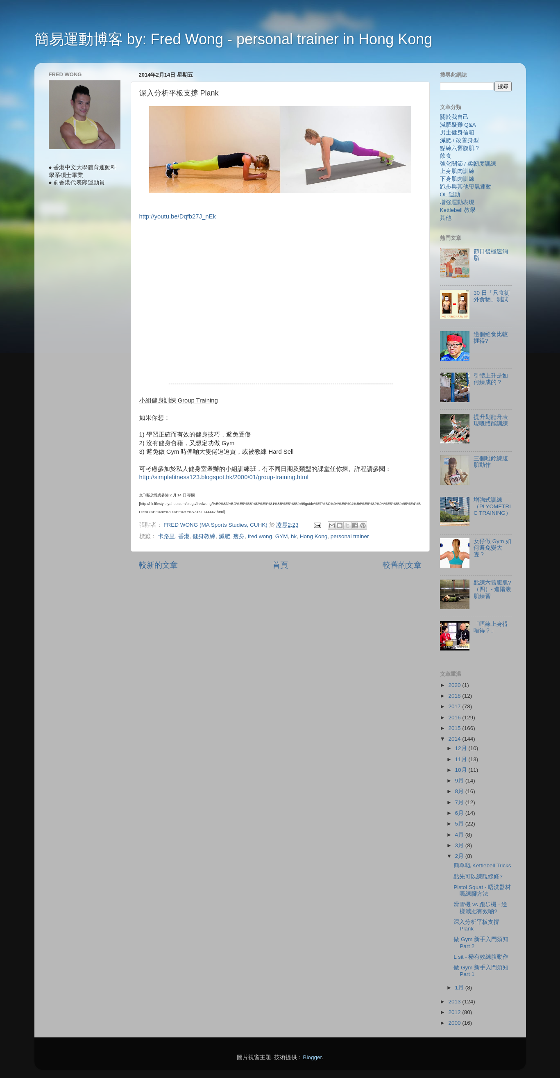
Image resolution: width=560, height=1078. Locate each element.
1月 (460, 988)
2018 (455, 696)
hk (294, 536)
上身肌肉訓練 (457, 171)
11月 (462, 759)
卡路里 (166, 536)
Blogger (312, 1057)
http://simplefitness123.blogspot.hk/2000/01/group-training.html (223, 477)
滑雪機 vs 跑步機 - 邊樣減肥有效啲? (480, 907)
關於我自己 (454, 117)
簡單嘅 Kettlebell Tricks (482, 865)
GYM (281, 536)
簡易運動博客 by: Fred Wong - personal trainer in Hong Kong (233, 39)
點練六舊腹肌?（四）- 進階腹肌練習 (492, 589)
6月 (460, 813)
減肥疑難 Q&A (458, 125)
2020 (455, 685)
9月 (460, 781)
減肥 (224, 536)
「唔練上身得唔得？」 (491, 627)
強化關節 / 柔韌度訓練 (468, 164)
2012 (455, 1012)
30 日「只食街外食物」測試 (492, 296)
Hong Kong (314, 536)
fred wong (260, 536)
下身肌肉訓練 (457, 179)
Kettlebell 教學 (458, 210)
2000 (455, 1023)
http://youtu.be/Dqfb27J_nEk (177, 216)
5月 (460, 824)
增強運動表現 (457, 202)
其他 (445, 218)
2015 (455, 728)
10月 (462, 770)
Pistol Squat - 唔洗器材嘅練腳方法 (482, 890)
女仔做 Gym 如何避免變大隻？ (492, 547)
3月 (460, 845)
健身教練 (204, 536)
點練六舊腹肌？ (460, 148)
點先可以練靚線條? (478, 876)
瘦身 (239, 536)
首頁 (280, 565)
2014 (455, 739)
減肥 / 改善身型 (459, 140)
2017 (455, 706)
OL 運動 (450, 194)
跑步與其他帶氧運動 (466, 187)
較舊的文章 (402, 565)
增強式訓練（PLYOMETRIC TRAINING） (492, 506)
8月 (460, 791)
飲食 (445, 156)
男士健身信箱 (457, 133)
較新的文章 (158, 565)
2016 (455, 717)
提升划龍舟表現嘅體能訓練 (491, 420)
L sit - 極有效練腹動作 (480, 957)
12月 (462, 748)
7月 (460, 802)
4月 (460, 835)
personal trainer (350, 536)
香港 (184, 536)
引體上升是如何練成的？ (491, 379)
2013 (455, 1001)
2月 (460, 856)
